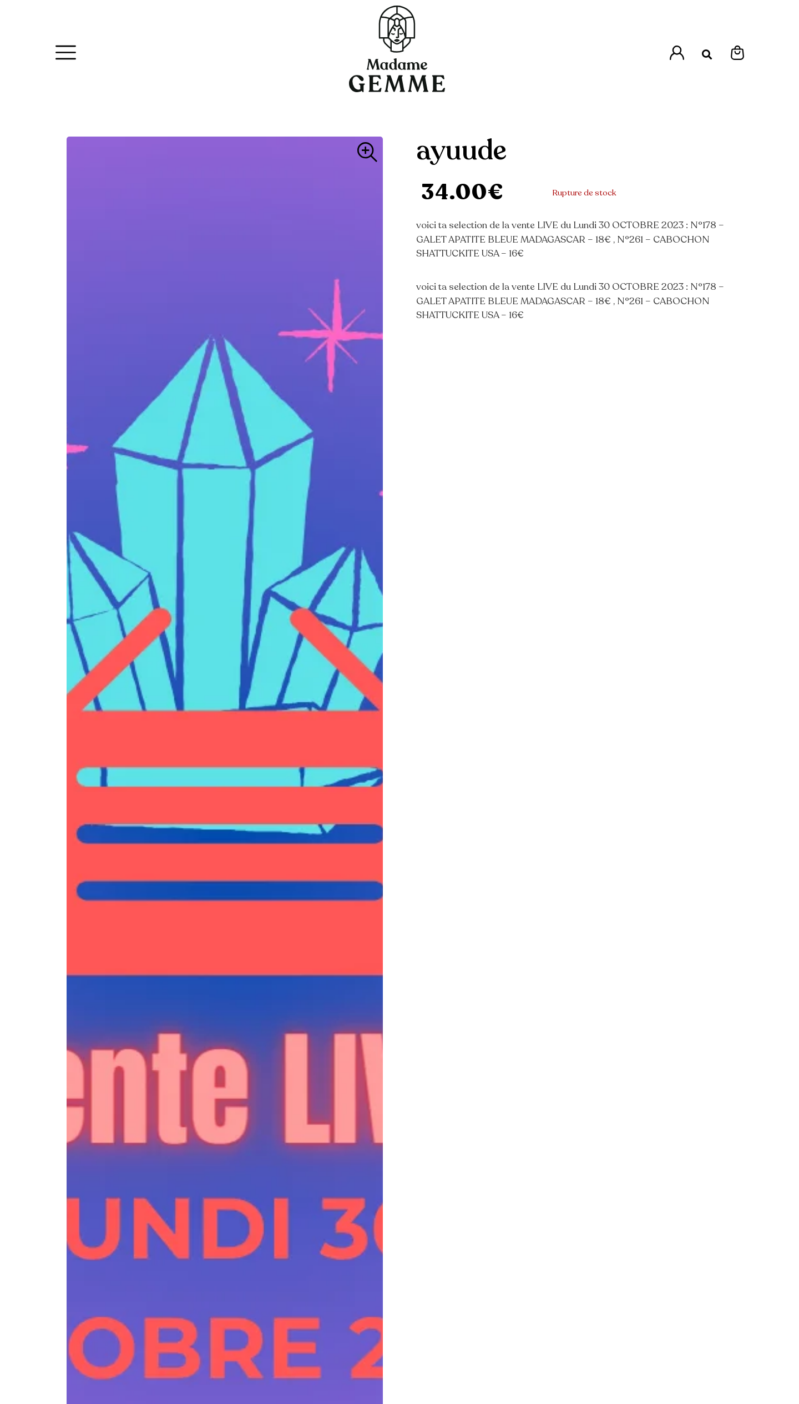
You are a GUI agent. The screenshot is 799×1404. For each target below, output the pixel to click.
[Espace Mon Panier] (737, 53)
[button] (707, 55)
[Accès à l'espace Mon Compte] (677, 53)
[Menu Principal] (65, 52)
